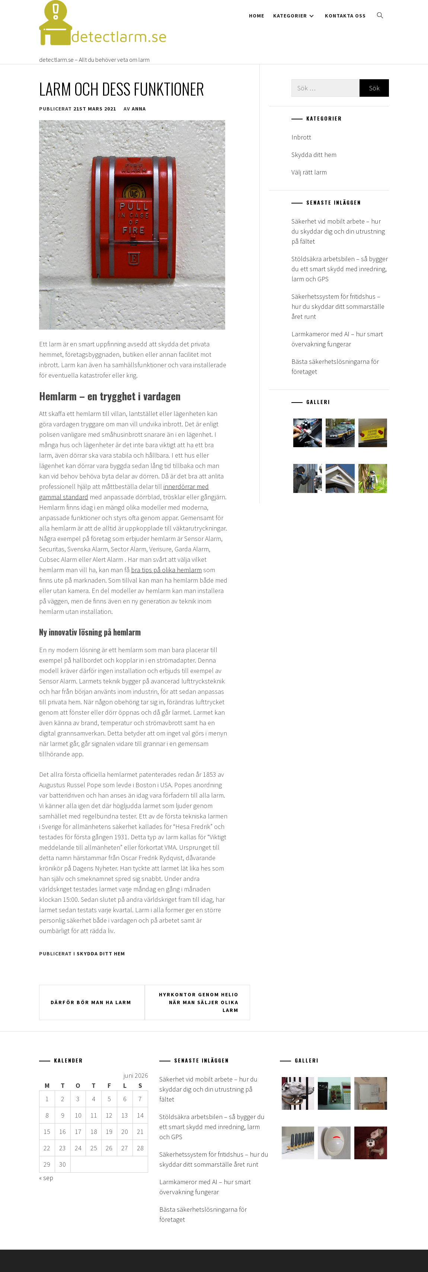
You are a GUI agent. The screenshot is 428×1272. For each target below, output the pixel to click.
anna (139, 108)
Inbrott (301, 137)
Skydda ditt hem (101, 953)
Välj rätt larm (309, 172)
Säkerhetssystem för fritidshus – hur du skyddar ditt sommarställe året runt (337, 306)
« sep (46, 1177)
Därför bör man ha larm (91, 1002)
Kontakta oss (345, 15)
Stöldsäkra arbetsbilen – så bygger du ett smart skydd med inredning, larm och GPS (339, 268)
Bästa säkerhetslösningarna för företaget (335, 366)
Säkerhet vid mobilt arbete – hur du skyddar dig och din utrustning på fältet (338, 231)
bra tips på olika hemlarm (166, 569)
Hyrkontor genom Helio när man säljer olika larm (199, 1002)
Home (256, 15)
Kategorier (293, 15)
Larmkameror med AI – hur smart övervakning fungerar (337, 339)
